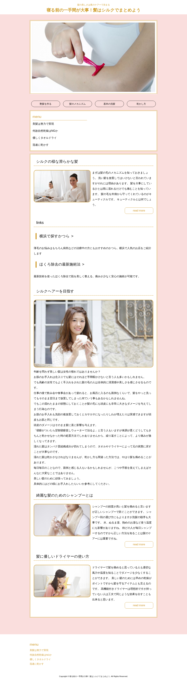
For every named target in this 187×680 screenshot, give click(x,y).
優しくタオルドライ (45, 137)
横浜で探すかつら (54, 236)
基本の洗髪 (109, 103)
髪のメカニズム (77, 103)
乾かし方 (141, 103)
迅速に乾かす (41, 144)
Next (153, 57)
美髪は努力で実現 (43, 123)
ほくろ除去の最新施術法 (59, 264)
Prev (34, 57)
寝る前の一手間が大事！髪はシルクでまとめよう (94, 10)
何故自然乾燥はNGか (45, 130)
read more (139, 210)
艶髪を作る (45, 103)
